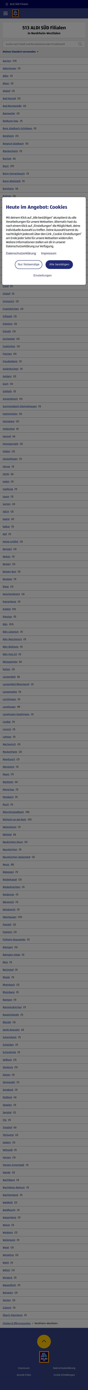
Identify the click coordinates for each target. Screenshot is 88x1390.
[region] (44, 241)
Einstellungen (43, 275)
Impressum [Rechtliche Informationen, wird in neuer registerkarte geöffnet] (48, 253)
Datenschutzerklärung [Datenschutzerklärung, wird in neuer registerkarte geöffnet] (21, 253)
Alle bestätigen (59, 264)
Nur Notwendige (29, 264)
